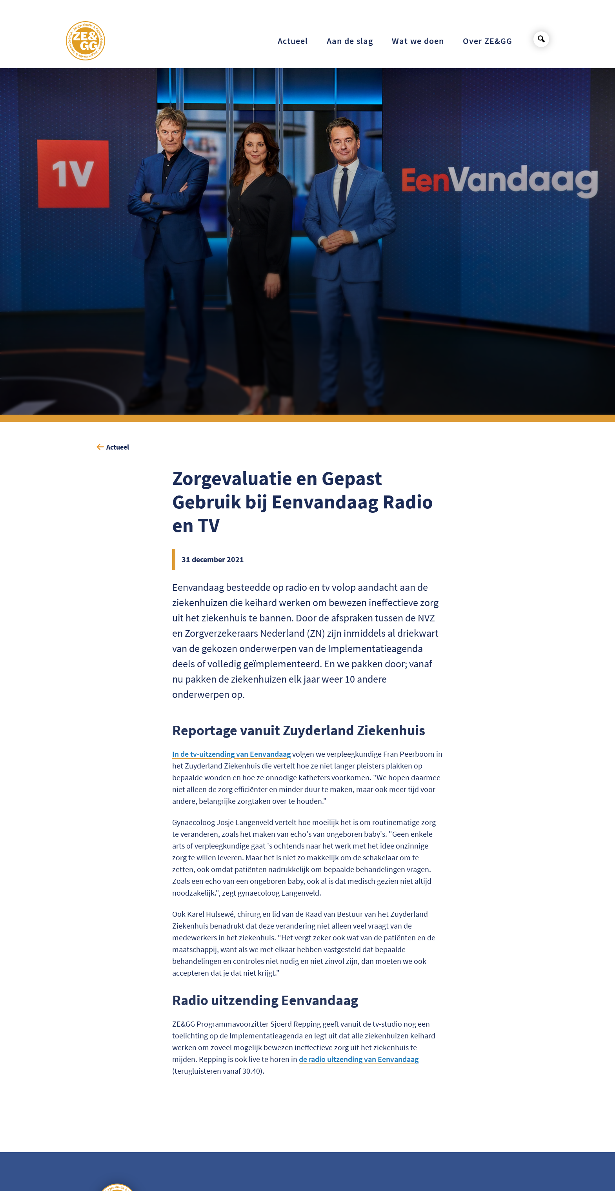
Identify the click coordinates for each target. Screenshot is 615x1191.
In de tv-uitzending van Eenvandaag (231, 754)
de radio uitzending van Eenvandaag (358, 1059)
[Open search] (541, 39)
